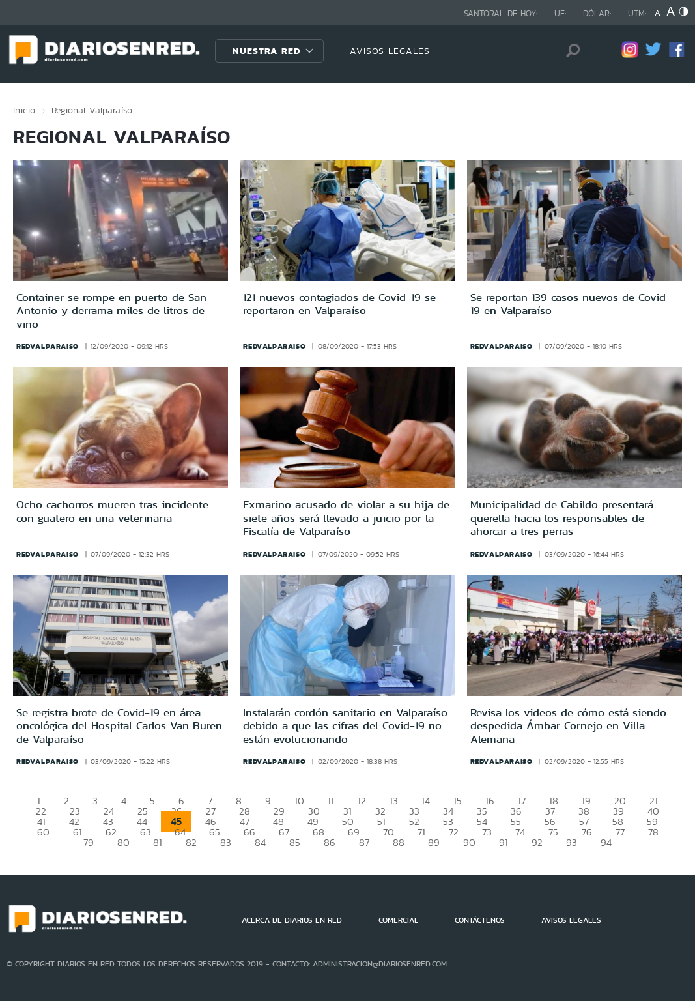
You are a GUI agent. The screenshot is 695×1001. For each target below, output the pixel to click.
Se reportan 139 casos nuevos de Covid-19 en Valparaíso (570, 303)
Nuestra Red (266, 51)
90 (469, 842)
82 (191, 842)
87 (364, 842)
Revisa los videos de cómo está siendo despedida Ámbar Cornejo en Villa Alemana (568, 725)
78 (653, 832)
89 (434, 842)
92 (537, 842)
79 (88, 842)
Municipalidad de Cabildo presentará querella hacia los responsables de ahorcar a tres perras (561, 518)
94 (606, 842)
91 (503, 842)
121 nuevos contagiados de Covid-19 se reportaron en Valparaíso (339, 303)
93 (571, 842)
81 (157, 842)
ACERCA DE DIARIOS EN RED (292, 920)
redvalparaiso (47, 346)
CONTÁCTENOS (480, 920)
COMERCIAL (398, 920)
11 (331, 800)
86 (329, 842)
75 (553, 832)
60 (43, 832)
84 (260, 842)
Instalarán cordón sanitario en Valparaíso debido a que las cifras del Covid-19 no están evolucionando (345, 725)
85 (294, 842)
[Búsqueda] (569, 50)
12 (362, 800)
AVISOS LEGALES (390, 50)
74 (520, 832)
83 (225, 842)
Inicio (24, 110)
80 (123, 842)
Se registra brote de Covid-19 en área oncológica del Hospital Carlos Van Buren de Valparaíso (119, 725)
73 (487, 832)
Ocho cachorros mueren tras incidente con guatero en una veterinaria (112, 511)
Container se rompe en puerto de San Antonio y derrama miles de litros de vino (111, 310)
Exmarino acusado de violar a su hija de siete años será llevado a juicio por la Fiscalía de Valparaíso (346, 518)
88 (398, 842)
